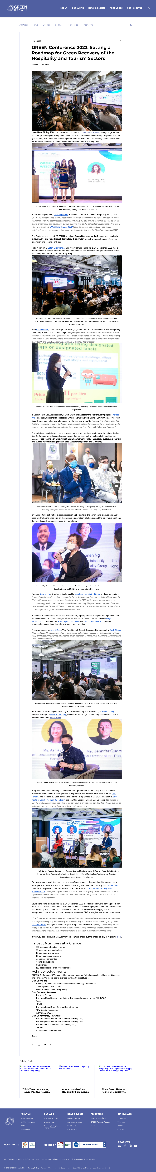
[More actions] (120, 41)
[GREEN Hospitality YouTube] (136, 1146)
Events (46, 25)
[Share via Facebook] (33, 1044)
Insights (59, 25)
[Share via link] (51, 1044)
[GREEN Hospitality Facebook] (125, 1146)
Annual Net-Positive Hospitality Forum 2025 (75, 1090)
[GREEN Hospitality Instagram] (130, 1146)
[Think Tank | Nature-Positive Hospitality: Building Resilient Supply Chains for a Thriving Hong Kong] (116, 1075)
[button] (116, 8)
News (35, 25)
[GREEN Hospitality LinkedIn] (119, 1146)
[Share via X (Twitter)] (39, 1044)
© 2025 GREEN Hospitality (14, 1168)
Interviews (88, 25)
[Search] (149, 7)
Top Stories (72, 25)
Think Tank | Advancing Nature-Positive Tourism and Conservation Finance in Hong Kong (36, 1090)
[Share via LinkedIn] (45, 1044)
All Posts (24, 25)
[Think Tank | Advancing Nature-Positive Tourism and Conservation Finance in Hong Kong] (37, 1075)
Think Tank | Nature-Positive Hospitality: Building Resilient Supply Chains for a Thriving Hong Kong (116, 1090)
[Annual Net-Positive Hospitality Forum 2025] (76, 1075)
